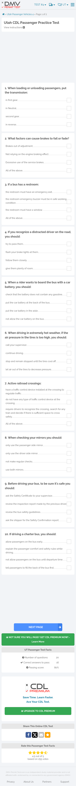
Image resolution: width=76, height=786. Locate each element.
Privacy (11, 781)
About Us (29, 781)
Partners (46, 781)
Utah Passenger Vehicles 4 (20, 14)
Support (64, 781)
